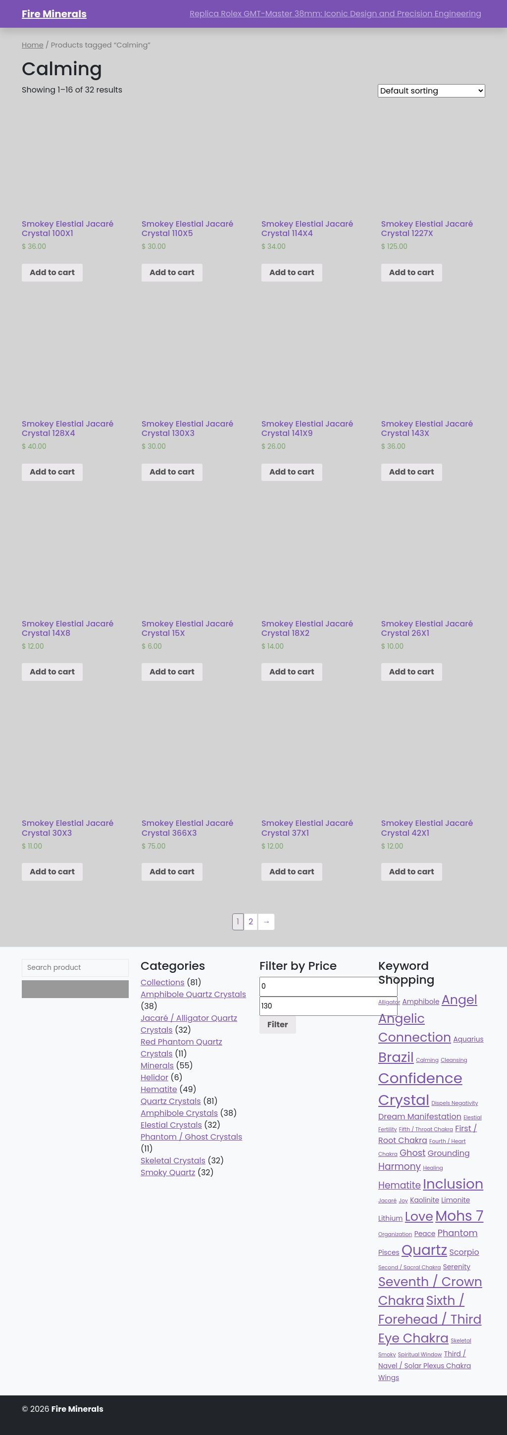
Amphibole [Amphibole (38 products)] (420, 1001)
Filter (277, 1024)
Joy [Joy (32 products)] (403, 1200)
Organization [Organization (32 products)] (395, 1234)
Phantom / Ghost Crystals (191, 1137)
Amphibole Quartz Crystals (193, 994)
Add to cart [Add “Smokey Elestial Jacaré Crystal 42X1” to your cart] (411, 871)
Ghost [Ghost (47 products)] (412, 1153)
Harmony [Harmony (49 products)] (399, 1166)
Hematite (159, 1089)
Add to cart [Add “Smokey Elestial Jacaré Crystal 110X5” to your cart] (172, 272)
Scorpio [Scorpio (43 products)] (464, 1252)
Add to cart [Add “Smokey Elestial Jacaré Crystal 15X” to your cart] (172, 671)
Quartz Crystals (171, 1101)
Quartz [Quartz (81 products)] (424, 1250)
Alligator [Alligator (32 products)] (389, 1002)
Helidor (154, 1077)
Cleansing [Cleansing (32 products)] (454, 1060)
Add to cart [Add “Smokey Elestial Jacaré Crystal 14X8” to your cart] (52, 671)
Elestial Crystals (171, 1125)
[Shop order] (431, 90)
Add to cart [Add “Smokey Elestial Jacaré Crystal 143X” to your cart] (411, 472)
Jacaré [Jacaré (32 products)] (387, 1200)
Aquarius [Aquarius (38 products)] (468, 1039)
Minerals (157, 1065)
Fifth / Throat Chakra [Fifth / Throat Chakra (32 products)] (426, 1129)
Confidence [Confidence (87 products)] (420, 1078)
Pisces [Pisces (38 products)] (389, 1252)
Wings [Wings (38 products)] (388, 1378)
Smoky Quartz (168, 1172)
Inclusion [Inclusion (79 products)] (453, 1184)
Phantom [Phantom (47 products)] (458, 1233)
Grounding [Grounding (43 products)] (449, 1153)
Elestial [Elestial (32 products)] (472, 1117)
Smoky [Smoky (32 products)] (387, 1354)
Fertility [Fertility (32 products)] (387, 1129)
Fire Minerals (54, 14)
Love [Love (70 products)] (419, 1216)
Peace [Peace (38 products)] (425, 1234)
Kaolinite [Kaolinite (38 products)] (424, 1200)
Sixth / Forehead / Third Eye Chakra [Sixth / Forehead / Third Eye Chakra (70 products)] (430, 1319)
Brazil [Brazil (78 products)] (396, 1057)
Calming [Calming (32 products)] (427, 1060)
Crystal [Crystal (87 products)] (403, 1100)
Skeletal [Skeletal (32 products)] (461, 1340)
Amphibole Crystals (179, 1113)
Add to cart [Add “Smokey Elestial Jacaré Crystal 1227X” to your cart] (411, 272)
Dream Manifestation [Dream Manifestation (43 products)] (419, 1116)
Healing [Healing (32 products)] (433, 1168)
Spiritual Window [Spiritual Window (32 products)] (420, 1354)
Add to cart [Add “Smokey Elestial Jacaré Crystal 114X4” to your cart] (291, 272)
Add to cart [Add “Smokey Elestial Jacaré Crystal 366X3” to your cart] (172, 871)
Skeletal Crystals (173, 1160)
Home (33, 45)
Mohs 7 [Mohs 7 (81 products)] (459, 1216)
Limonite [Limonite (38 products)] (455, 1200)
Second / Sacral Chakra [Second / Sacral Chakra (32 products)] (409, 1267)
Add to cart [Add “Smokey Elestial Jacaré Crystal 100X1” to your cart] (52, 272)
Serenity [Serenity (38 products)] (456, 1267)
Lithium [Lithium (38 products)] (390, 1218)
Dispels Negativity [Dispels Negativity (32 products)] (454, 1103)
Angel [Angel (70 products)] (459, 999)
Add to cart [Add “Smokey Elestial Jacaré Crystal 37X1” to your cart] (291, 871)
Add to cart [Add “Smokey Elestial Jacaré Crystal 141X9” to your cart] (291, 472)
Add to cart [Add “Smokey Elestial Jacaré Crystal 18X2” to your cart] (291, 671)
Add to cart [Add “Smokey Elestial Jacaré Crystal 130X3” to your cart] (172, 472)
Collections (163, 982)
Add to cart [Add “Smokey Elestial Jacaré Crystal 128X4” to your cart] (52, 472)
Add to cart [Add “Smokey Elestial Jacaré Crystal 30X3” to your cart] (52, 871)
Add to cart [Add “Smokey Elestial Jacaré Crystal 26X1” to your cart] (411, 671)
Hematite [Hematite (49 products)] (399, 1185)
